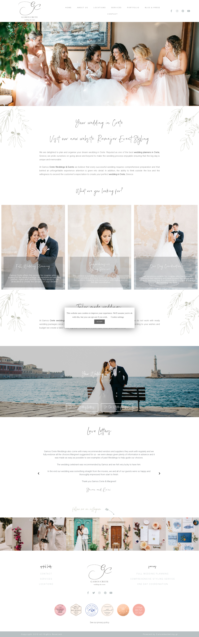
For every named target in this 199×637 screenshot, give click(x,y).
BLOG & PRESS (152, 8)
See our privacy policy (99, 622)
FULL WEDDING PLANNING (153, 574)
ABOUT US (82, 8)
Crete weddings (57, 320)
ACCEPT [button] (99, 321)
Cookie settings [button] (117, 317)
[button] (82, 407)
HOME (68, 8)
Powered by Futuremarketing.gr (160, 634)
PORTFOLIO (133, 8)
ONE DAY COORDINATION (152, 584)
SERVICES (116, 8)
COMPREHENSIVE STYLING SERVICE (152, 579)
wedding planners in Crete (146, 152)
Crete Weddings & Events (61, 167)
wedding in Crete (117, 174)
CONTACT (112, 14)
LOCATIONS (100, 8)
